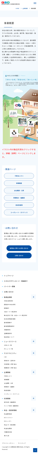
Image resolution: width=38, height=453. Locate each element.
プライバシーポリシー (8, 443)
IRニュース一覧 (8, 349)
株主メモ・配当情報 (10, 425)
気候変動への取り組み (10, 364)
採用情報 (7, 398)
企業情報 (7, 372)
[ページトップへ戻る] (35, 450)
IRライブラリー (8, 417)
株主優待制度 (8, 414)
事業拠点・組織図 (19, 198)
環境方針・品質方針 (10, 360)
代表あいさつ (19, 176)
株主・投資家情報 (10, 410)
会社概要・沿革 (19, 190)
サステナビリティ (10, 353)
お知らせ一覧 (8, 345)
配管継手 (6, 308)
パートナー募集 (9, 286)
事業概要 (19, 183)
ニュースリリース (10, 341)
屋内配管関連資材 (9, 326)
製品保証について (9, 337)
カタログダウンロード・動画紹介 (16, 281)
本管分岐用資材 (8, 301)
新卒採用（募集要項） (10, 402)
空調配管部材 (8, 333)
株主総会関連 (8, 428)
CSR (5, 357)
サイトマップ (22, 443)
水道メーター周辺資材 (10, 312)
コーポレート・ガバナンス (19, 212)
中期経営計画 (8, 432)
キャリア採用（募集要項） (11, 406)
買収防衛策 (19, 205)
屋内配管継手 (8, 322)
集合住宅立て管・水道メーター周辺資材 (15, 315)
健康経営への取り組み (10, 368)
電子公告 (6, 435)
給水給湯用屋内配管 (10, 319)
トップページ (8, 276)
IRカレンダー (8, 421)
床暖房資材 (7, 330)
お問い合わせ (19, 255)
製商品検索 (8, 297)
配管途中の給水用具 (10, 304)
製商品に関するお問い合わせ (19, 248)
